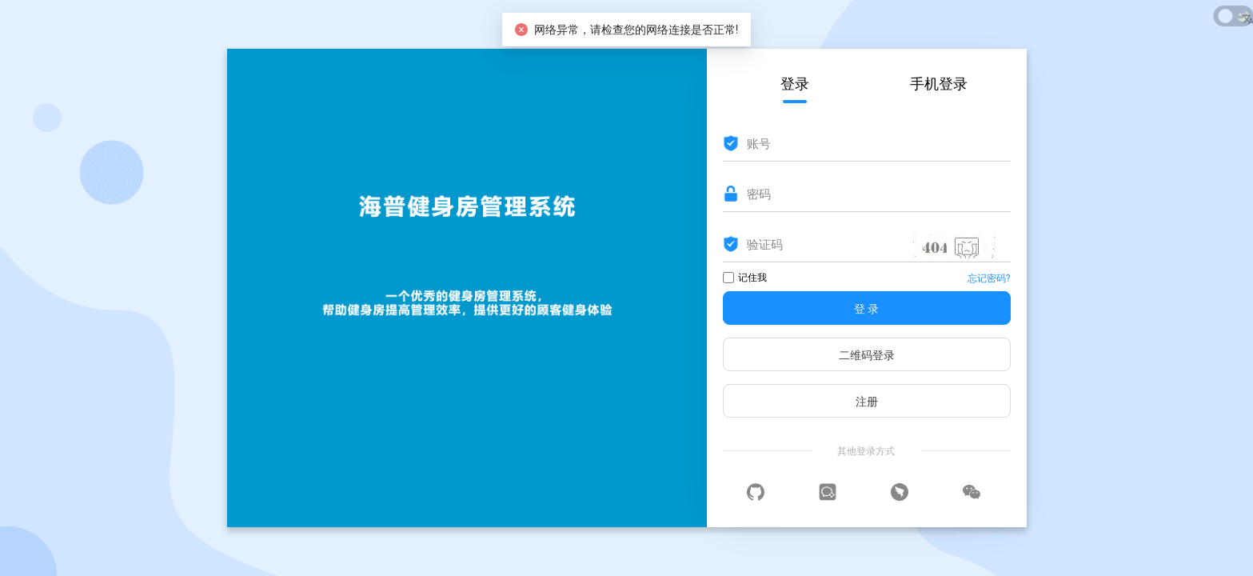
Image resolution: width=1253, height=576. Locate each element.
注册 (867, 401)
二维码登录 (867, 355)
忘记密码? (989, 278)
